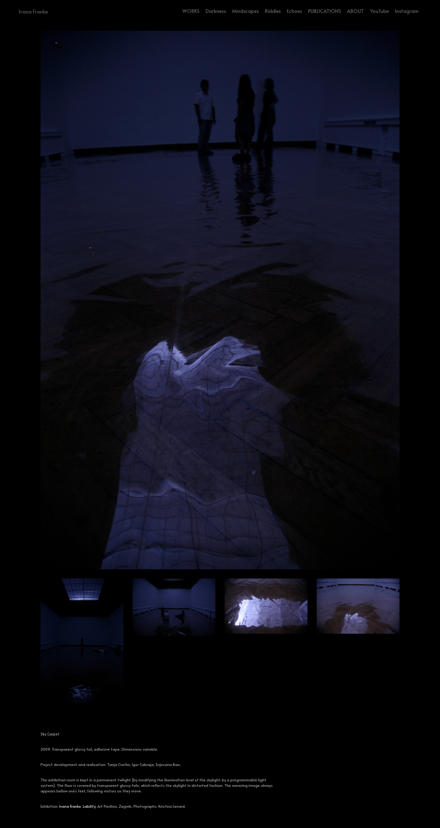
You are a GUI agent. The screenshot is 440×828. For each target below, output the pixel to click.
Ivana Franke (33, 11)
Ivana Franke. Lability (77, 806)
